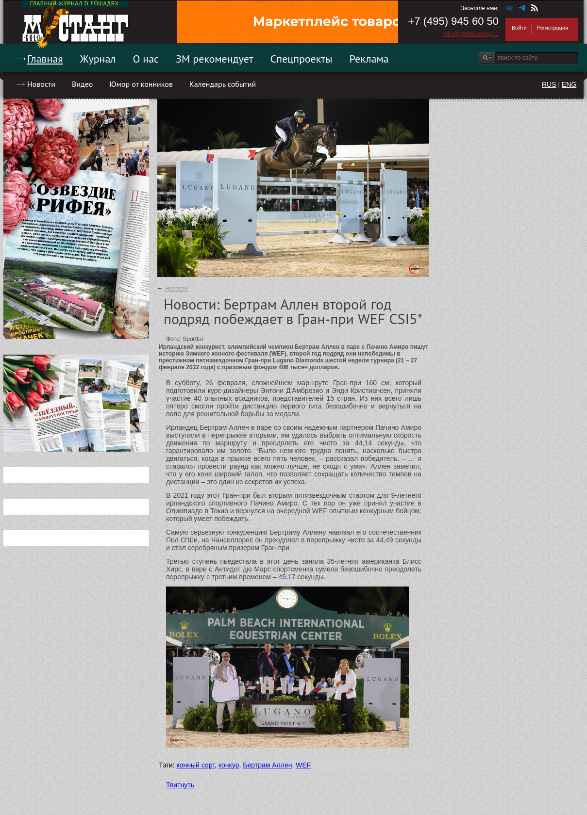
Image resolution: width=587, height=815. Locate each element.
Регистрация (552, 28)
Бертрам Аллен (267, 765)
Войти (519, 28)
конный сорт (195, 765)
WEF (303, 765)
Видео (82, 84)
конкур (228, 765)
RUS (549, 84)
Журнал (98, 58)
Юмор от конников (141, 84)
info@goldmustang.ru (471, 34)
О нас (146, 58)
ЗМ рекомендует (214, 58)
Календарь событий (222, 84)
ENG (569, 84)
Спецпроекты (301, 58)
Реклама (369, 58)
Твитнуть (180, 785)
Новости (41, 84)
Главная (45, 58)
